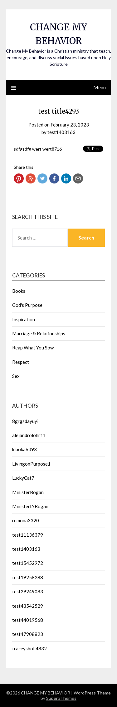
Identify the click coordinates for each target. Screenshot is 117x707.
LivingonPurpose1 (31, 464)
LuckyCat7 (23, 478)
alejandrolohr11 (29, 435)
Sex (16, 376)
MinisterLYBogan (30, 506)
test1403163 (61, 132)
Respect (20, 362)
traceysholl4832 (29, 648)
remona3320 (25, 520)
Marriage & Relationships (38, 333)
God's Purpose (27, 305)
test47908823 (27, 634)
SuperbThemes (61, 698)
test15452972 (27, 563)
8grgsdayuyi (25, 421)
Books (18, 291)
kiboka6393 (24, 449)
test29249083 (27, 591)
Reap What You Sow (33, 347)
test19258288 (27, 577)
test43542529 (27, 606)
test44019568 (27, 620)
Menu (99, 87)
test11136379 (27, 535)
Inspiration (23, 319)
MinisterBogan (28, 492)
